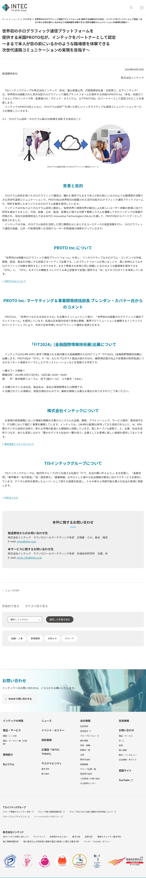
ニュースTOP (13, 591)
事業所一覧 (85, 751)
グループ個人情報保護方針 (51, 813)
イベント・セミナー (53, 731)
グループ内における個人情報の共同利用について (92, 813)
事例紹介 (8, 756)
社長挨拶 (84, 727)
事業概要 (84, 765)
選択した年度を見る (59, 620)
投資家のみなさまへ (59, 837)
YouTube (126, 781)
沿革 (82, 756)
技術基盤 (46, 741)
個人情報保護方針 (11, 842)
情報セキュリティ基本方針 (109, 837)
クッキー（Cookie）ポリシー (97, 842)
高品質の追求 (86, 775)
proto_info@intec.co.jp (31, 559)
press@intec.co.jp (27, 542)
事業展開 (35, 639)
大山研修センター (88, 784)
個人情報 (123, 751)
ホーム (5, 19)
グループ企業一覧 (88, 770)
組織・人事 (17, 639)
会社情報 (85, 722)
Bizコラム (8, 765)
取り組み (45, 775)
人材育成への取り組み (90, 779)
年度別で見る (10, 607)
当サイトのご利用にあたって (16, 837)
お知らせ (52, 639)
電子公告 (76, 837)
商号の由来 (85, 760)
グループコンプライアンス (16, 817)
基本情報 (84, 741)
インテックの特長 (13, 722)
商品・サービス (12, 731)
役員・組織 (85, 746)
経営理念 (85, 732)
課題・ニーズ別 (10, 737)
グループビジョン (89, 737)
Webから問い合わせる (22, 700)
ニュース (15, 19)
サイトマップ (39, 837)
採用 (121, 746)
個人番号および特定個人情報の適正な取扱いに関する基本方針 (51, 842)
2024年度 (27, 19)
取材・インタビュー (128, 756)
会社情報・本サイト (128, 760)
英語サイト (125, 772)
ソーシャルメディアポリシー (48, 817)
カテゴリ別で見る (36, 607)
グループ (69, 639)
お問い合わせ (126, 731)
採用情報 (124, 722)
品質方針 (89, 837)
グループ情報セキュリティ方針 (18, 813)
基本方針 (45, 770)
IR (121, 742)
